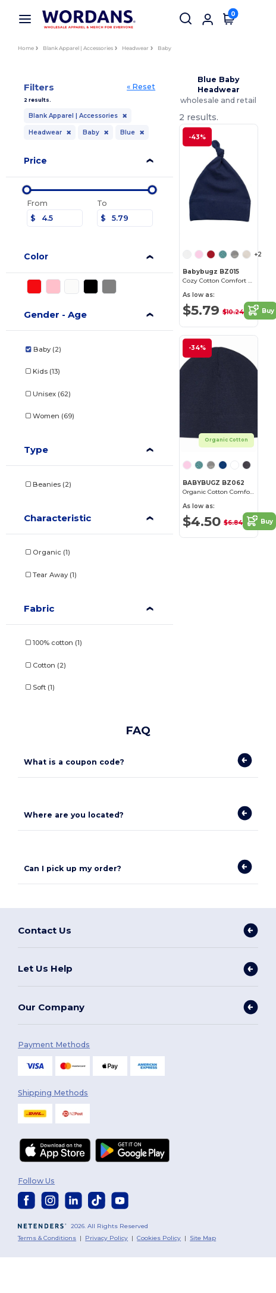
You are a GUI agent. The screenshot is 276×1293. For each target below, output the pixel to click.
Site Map (203, 1238)
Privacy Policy (106, 1238)
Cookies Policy (159, 1238)
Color (36, 256)
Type (36, 449)
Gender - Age (55, 314)
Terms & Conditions (47, 1238)
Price (35, 160)
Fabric (39, 608)
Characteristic (57, 518)
